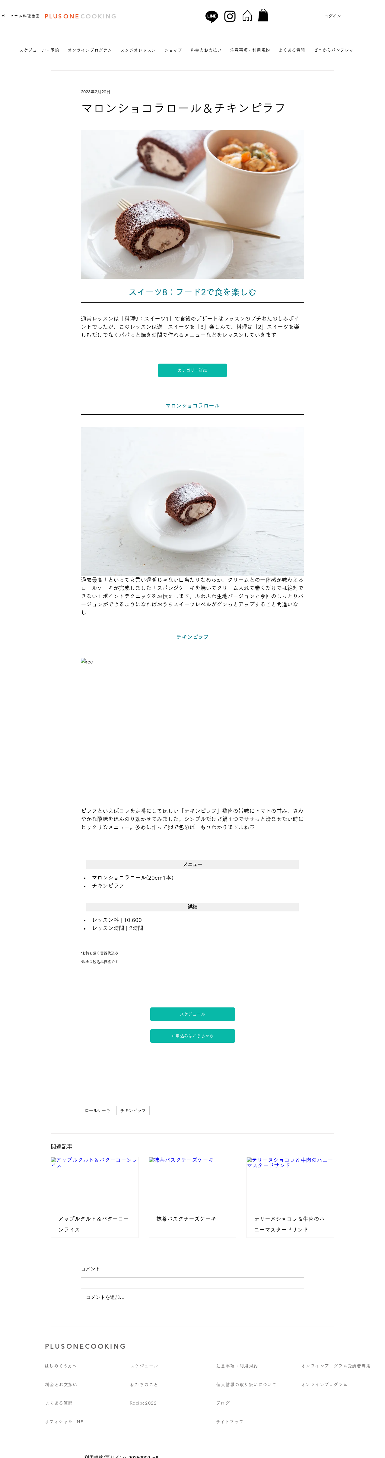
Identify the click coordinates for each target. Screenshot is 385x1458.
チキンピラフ (133, 1110)
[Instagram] (229, 16)
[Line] (211, 16)
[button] (263, 15)
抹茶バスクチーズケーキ (186, 1219)
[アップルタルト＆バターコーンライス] (94, 1181)
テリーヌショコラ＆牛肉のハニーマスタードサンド (289, 1224)
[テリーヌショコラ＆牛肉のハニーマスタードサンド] (290, 1181)
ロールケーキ (97, 1110)
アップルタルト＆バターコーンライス (93, 1224)
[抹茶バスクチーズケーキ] (192, 1181)
